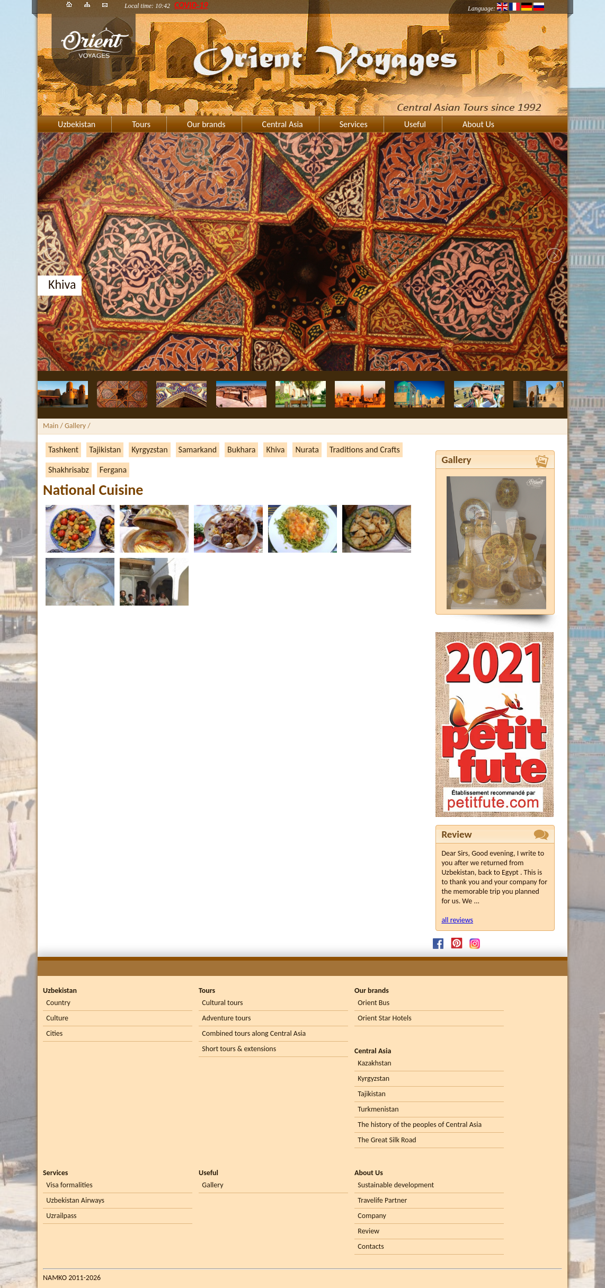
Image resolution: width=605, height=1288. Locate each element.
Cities (54, 1033)
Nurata (306, 450)
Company (372, 1215)
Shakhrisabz (68, 470)
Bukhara (241, 450)
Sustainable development (396, 1184)
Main (50, 425)
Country (58, 1002)
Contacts (371, 1246)
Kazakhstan (374, 1063)
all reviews (457, 920)
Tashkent (63, 450)
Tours (141, 124)
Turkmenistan (378, 1109)
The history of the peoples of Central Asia (420, 1124)
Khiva (275, 450)
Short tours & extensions (239, 1048)
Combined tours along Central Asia (254, 1033)
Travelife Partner (382, 1200)
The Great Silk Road (387, 1139)
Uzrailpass (61, 1215)
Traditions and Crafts (365, 450)
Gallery (212, 1184)
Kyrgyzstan (149, 450)
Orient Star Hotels (384, 1018)
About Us (478, 124)
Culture (57, 1018)
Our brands (206, 124)
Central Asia (282, 124)
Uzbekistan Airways (75, 1200)
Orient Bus (373, 1002)
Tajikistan (105, 450)
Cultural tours (222, 1002)
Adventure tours (226, 1018)
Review (368, 1231)
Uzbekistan (76, 124)
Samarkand (198, 450)
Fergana (113, 470)
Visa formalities (69, 1184)
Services (354, 124)
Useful (415, 124)
